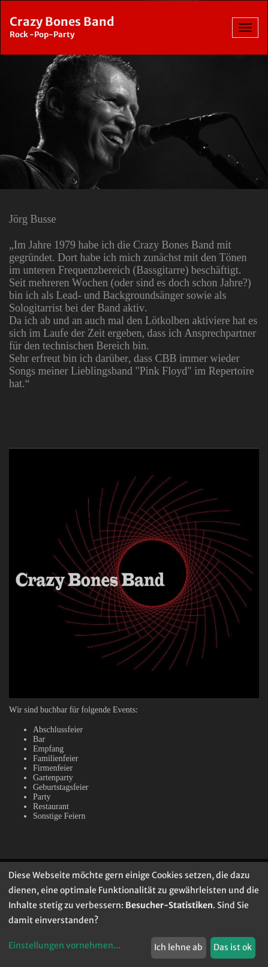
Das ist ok (232, 947)
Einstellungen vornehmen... (64, 945)
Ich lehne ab (178, 947)
